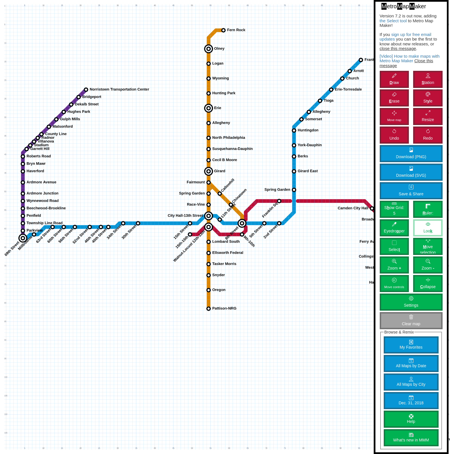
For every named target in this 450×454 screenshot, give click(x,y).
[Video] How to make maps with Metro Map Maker (410, 58)
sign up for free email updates (405, 37)
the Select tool (393, 20)
